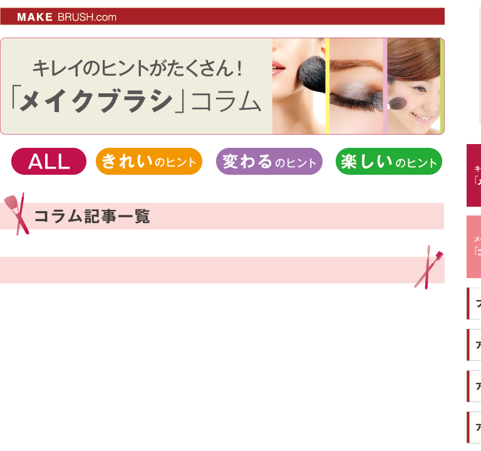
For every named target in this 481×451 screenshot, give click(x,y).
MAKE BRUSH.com (40, 13)
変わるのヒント (269, 161)
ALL (48, 161)
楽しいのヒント (389, 161)
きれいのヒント (149, 161)
